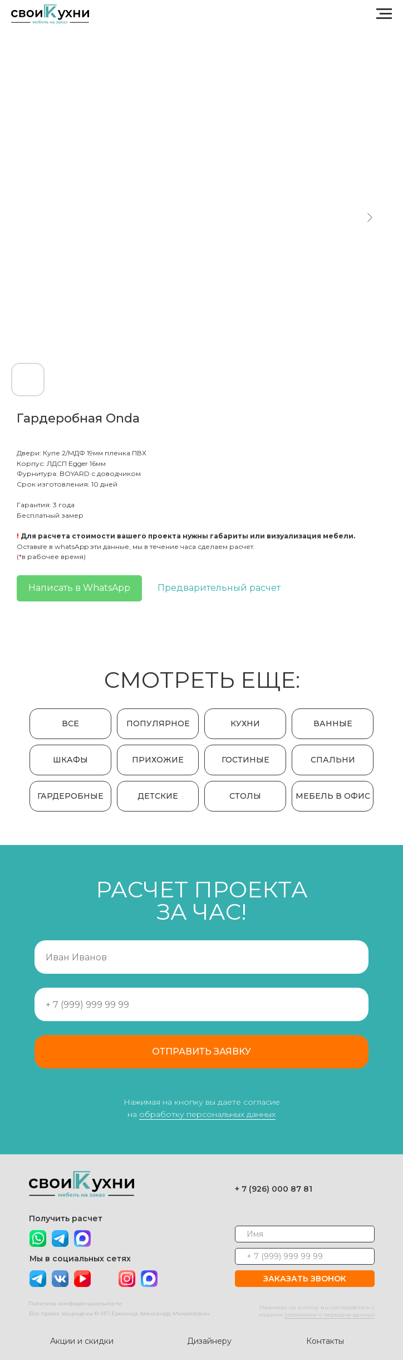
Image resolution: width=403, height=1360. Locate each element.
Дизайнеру (206, 1341)
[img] (79, 1238)
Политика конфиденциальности (72, 1303)
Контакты (322, 1341)
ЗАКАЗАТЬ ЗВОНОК (302, 1279)
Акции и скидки (79, 1341)
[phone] (302, 1256)
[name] (302, 1234)
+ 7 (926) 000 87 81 (270, 1189)
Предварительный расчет (219, 587)
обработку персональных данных (207, 1114)
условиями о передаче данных (327, 1314)
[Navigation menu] (384, 14)
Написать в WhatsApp (79, 587)
